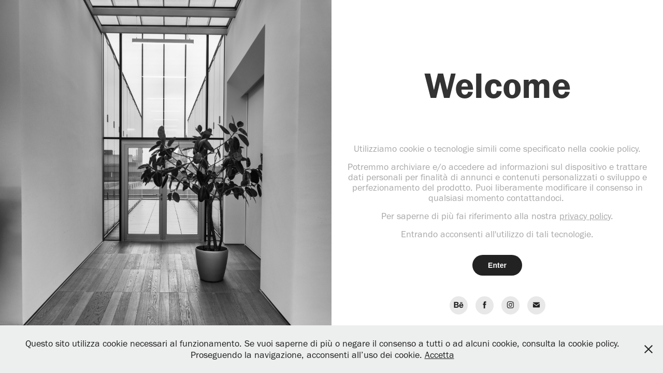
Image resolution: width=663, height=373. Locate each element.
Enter (497, 265)
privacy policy (585, 216)
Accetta (439, 355)
